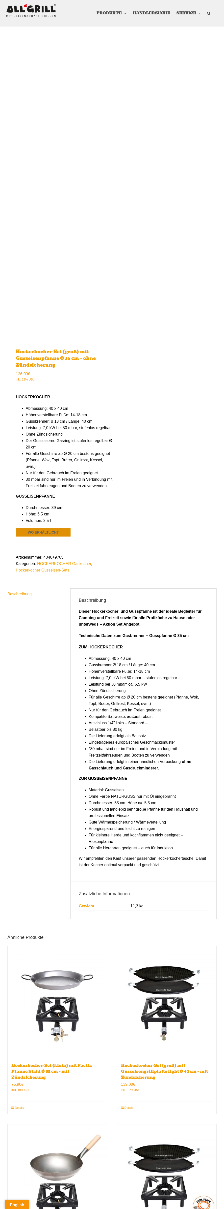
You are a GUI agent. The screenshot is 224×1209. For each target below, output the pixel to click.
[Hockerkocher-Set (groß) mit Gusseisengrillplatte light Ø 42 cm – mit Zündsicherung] (167, 1002)
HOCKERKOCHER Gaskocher (64, 564)
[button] (208, 13)
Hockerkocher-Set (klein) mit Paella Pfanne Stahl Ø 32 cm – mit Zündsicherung (51, 1071)
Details (19, 1108)
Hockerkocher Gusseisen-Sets (42, 570)
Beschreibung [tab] (19, 594)
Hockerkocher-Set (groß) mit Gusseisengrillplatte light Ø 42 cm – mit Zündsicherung (164, 1071)
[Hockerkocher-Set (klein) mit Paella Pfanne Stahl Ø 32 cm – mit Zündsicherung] (57, 1002)
